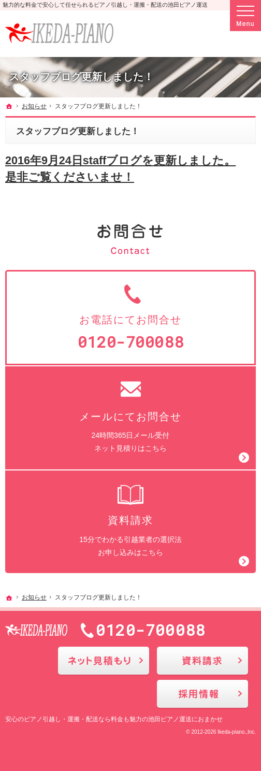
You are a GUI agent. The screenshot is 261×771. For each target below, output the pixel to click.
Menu (245, 15)
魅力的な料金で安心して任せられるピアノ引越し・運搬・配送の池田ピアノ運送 (105, 5)
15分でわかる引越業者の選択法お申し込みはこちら (130, 519)
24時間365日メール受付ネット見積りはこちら (130, 415)
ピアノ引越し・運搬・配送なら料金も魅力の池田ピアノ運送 (108, 719)
